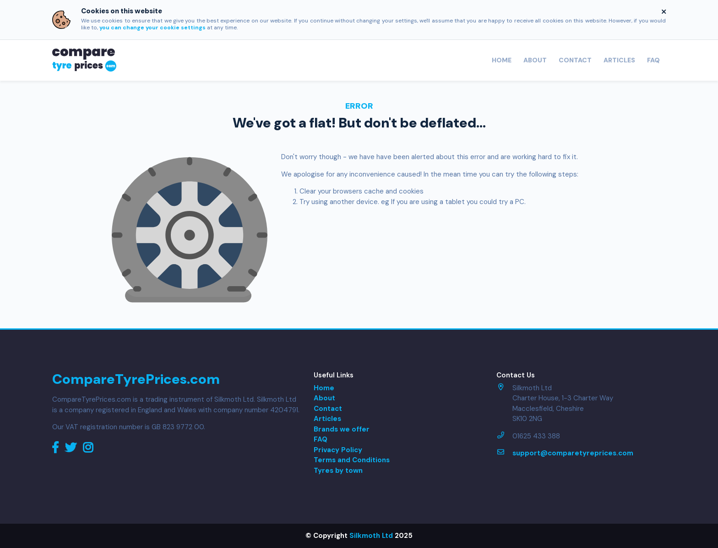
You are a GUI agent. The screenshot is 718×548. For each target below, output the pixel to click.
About (535, 60)
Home (501, 60)
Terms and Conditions (352, 460)
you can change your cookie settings (152, 27)
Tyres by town (338, 470)
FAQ (653, 60)
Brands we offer (342, 429)
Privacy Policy (338, 449)
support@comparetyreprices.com (572, 453)
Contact (575, 60)
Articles (619, 60)
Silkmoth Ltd (371, 535)
